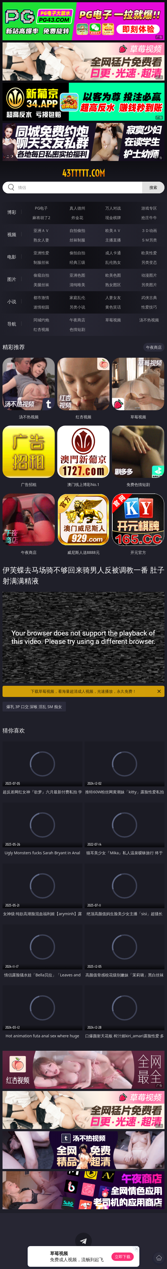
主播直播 (113, 240)
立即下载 (122, 1256)
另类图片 (149, 284)
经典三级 (77, 262)
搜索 (153, 187)
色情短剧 (77, 329)
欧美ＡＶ (113, 230)
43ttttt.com (83, 173)
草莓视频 (113, 319)
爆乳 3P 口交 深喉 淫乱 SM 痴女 (34, 706)
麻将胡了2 (41, 217)
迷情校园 (41, 307)
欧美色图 (113, 275)
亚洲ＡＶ (41, 230)
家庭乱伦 (77, 297)
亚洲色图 (77, 275)
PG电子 (41, 208)
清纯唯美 (77, 284)
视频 (11, 234)
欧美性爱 (149, 252)
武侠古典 (149, 297)
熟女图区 (113, 284)
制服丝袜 (41, 262)
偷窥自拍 (41, 275)
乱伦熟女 (113, 262)
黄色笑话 (113, 307)
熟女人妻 (41, 240)
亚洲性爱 (41, 252)
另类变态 (149, 262)
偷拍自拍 (77, 252)
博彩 (11, 212)
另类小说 (77, 307)
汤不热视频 (149, 319)
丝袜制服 (77, 240)
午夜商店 (77, 319)
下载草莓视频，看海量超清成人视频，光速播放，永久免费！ (96, 691)
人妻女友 (113, 297)
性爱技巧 (149, 307)
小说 (11, 301)
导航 (11, 324)
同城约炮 (41, 319)
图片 (11, 279)
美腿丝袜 (41, 284)
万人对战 (113, 208)
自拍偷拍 (77, 230)
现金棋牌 (113, 217)
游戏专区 (149, 208)
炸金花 (77, 217)
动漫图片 (149, 275)
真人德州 (77, 208)
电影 (11, 257)
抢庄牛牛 (149, 217)
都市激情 (41, 297)
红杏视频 (41, 329)
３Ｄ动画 (149, 230)
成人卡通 (113, 252)
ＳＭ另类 (149, 240)
